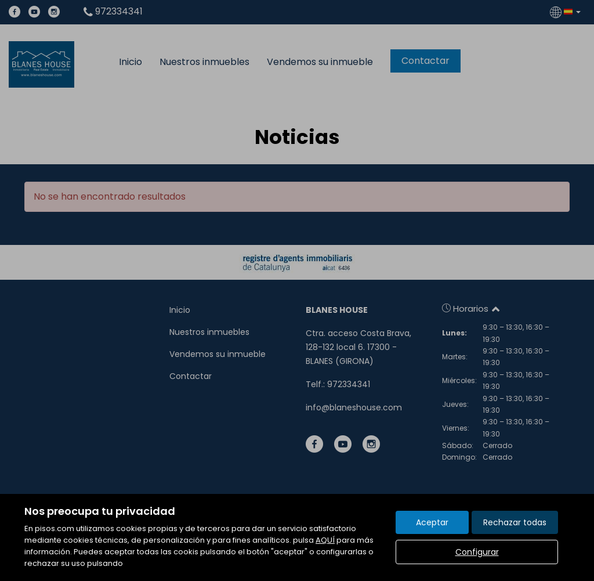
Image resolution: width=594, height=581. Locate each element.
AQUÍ (325, 540)
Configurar (477, 552)
